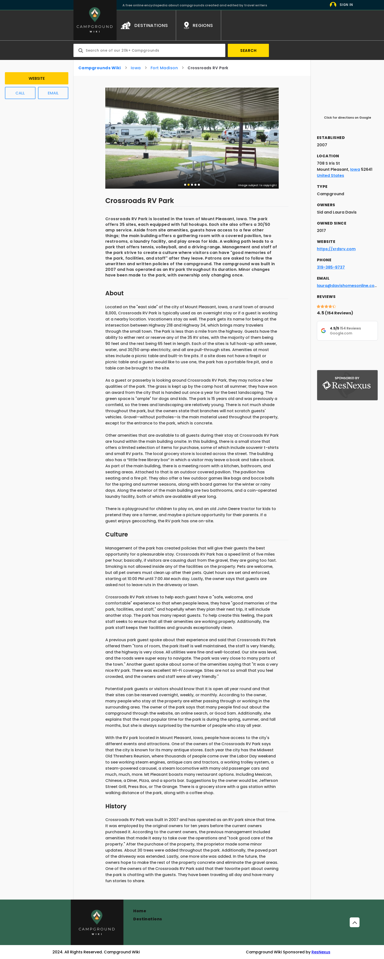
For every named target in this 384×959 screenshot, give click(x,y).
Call (20, 93)
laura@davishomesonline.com (347, 285)
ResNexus (321, 952)
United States (330, 175)
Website (37, 78)
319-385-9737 (331, 267)
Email (53, 93)
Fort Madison (164, 68)
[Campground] (97, 922)
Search (248, 50)
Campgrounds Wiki (99, 68)
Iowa (136, 68)
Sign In (346, 4)
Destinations (147, 919)
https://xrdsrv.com (336, 249)
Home (139, 911)
